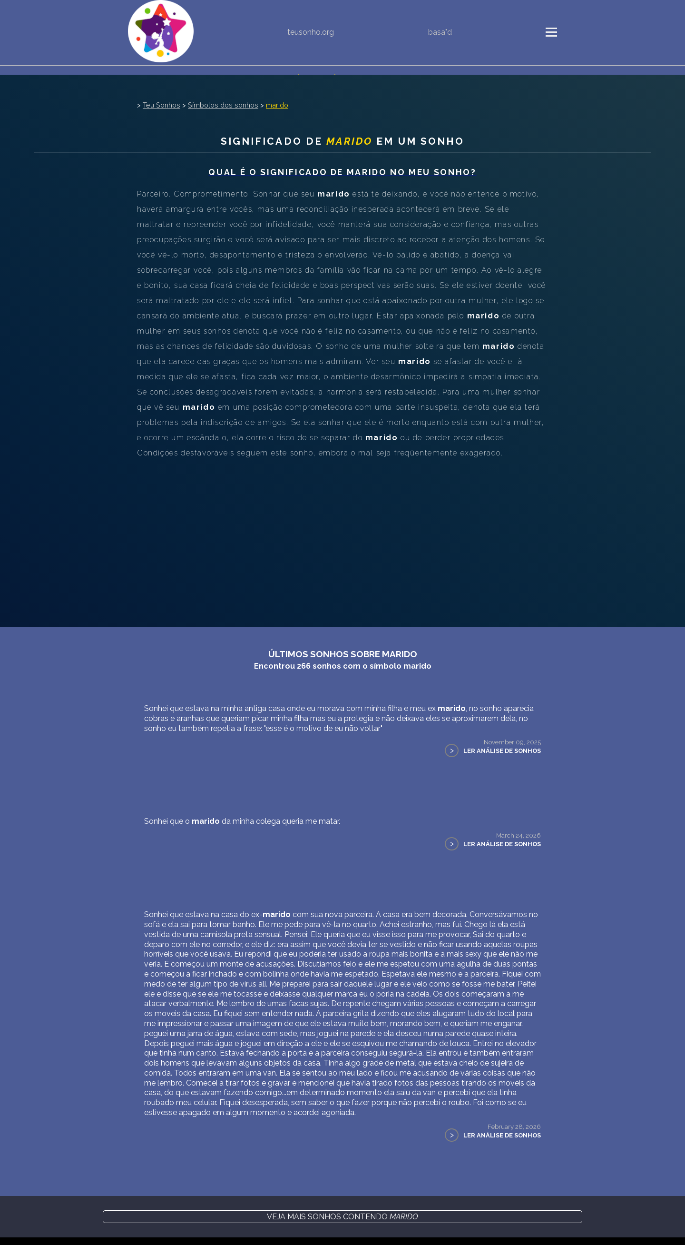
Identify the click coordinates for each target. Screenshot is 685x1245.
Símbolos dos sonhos (223, 105)
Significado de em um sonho (343, 141)
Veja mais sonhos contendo (342, 1216)
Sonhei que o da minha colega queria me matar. (242, 821)
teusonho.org (310, 32)
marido (277, 105)
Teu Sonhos (161, 105)
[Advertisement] (342, 532)
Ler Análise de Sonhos (502, 750)
